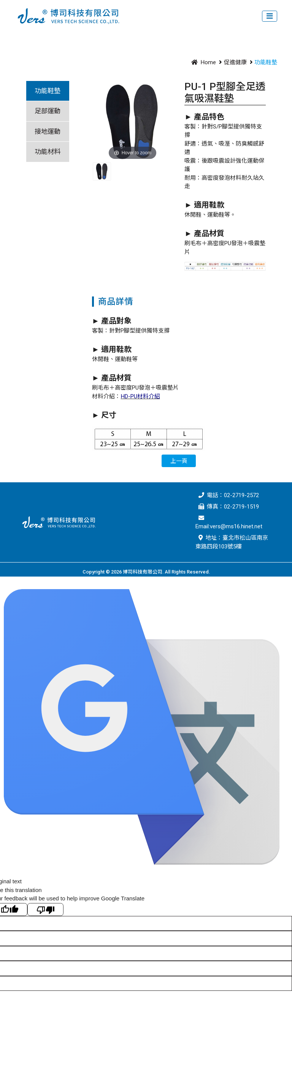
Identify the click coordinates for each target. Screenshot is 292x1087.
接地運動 (47, 131)
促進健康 (235, 62)
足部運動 (47, 111)
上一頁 (178, 461)
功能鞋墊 (47, 91)
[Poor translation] (45, 909)
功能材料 (47, 151)
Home (202, 62)
